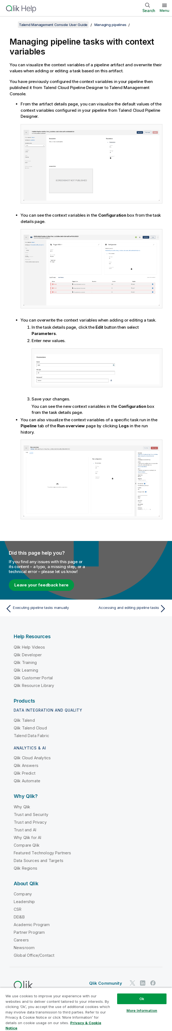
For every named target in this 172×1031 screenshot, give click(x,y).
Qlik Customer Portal (33, 677)
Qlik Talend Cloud (30, 728)
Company (23, 894)
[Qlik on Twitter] (132, 983)
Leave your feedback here (41, 585)
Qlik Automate (27, 780)
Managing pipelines (110, 24)
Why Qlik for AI (27, 837)
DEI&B (19, 917)
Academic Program (32, 924)
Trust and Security (31, 814)
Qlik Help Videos (29, 647)
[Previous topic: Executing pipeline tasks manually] (44, 608)
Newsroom (24, 947)
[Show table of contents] (11, 24)
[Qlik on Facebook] (153, 983)
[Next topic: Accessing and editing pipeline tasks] (128, 608)
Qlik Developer (28, 654)
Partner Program (29, 932)
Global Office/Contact (34, 955)
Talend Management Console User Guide (53, 24)
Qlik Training (25, 662)
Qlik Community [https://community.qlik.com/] (105, 983)
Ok (141, 998)
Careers (21, 940)
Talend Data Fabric (31, 735)
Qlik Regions (25, 868)
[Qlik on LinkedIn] (143, 983)
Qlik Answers (26, 765)
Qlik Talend (24, 720)
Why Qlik (22, 806)
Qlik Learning (26, 670)
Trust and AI (25, 829)
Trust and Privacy (30, 822)
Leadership (24, 901)
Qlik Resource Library (34, 685)
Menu (164, 10)
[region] (86, 1009)
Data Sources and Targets (38, 860)
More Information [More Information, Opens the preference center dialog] (141, 1010)
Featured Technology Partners (42, 852)
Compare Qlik (27, 845)
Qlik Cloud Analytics (32, 757)
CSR (17, 909)
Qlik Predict (24, 773)
